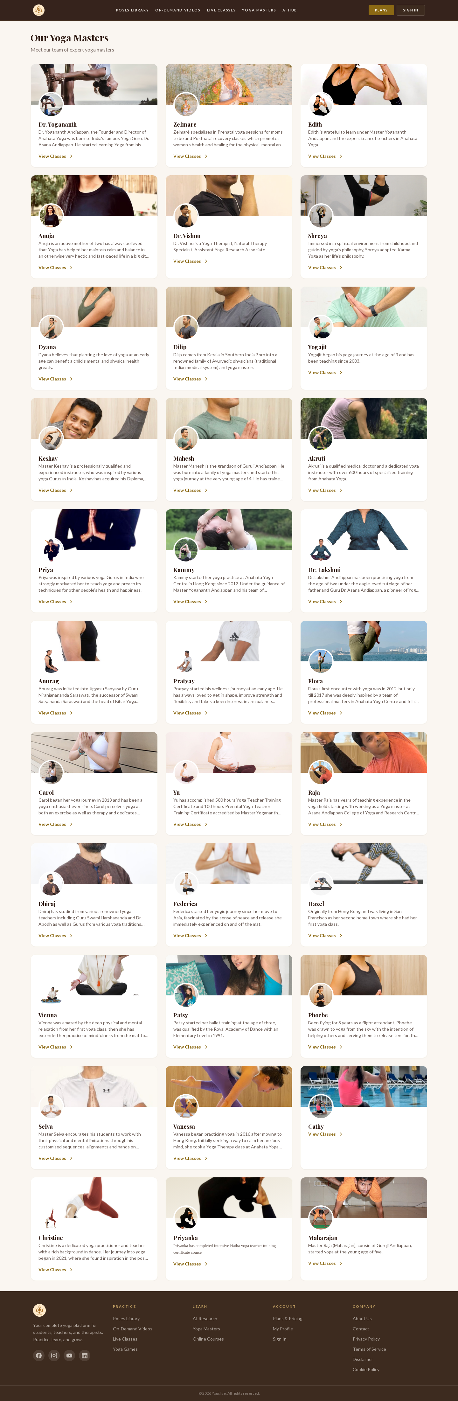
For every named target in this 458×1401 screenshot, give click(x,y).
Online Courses (208, 1339)
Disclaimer (363, 1359)
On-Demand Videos (177, 10)
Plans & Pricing (287, 1318)
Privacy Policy (366, 1339)
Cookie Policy (366, 1369)
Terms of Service (369, 1349)
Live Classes (221, 10)
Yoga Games (125, 1349)
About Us (362, 1318)
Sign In (410, 10)
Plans (381, 10)
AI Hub (289, 10)
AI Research (205, 1318)
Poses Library (132, 10)
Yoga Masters (259, 10)
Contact (361, 1328)
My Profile (283, 1328)
